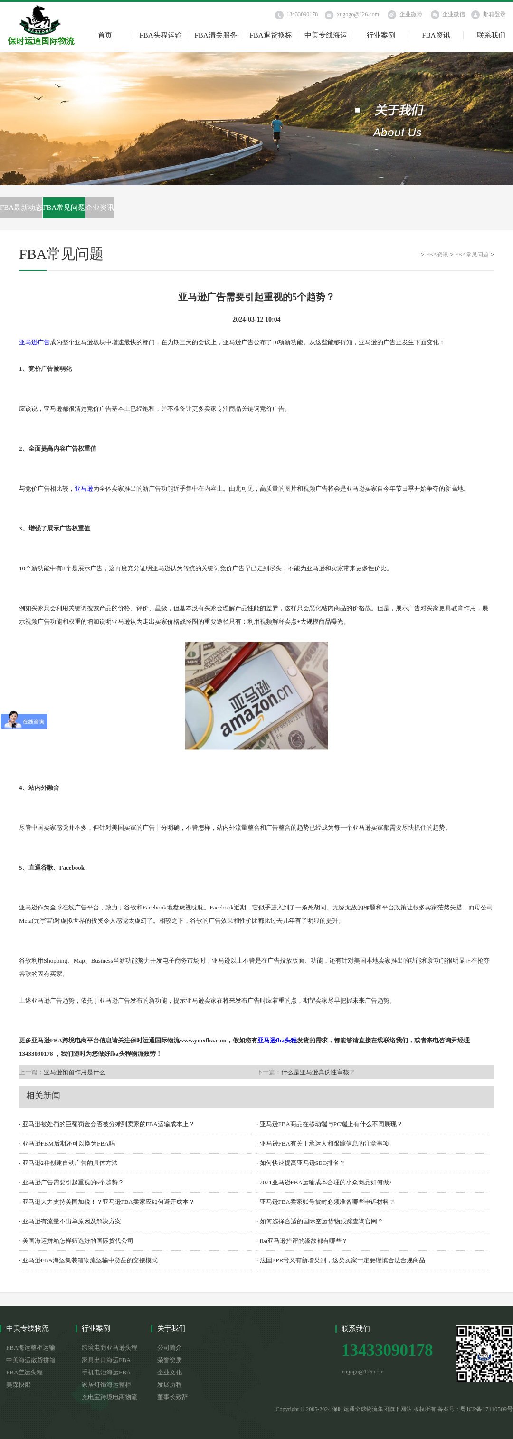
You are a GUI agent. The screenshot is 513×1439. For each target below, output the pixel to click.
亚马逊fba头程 (277, 1040)
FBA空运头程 (24, 1372)
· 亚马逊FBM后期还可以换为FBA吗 (67, 1143)
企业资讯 (100, 207)
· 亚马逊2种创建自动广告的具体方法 (68, 1162)
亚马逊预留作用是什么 (74, 1072)
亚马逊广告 (34, 342)
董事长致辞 (172, 1397)
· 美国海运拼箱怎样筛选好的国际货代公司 (76, 1240)
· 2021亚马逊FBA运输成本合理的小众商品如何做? (324, 1182)
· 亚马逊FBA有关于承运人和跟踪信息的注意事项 (322, 1143)
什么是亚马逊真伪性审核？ (318, 1072)
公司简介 (169, 1347)
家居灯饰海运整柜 (106, 1384)
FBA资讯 (436, 35)
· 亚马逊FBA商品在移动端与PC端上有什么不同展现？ (329, 1123)
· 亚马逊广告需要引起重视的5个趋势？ (71, 1182)
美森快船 (18, 1384)
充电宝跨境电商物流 (109, 1397)
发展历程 (169, 1384)
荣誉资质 (169, 1359)
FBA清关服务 (215, 35)
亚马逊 (84, 488)
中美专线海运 (325, 35)
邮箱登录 (494, 14)
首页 (105, 35)
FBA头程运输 (160, 35)
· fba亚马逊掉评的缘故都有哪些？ (302, 1240)
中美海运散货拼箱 (31, 1359)
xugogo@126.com (358, 14)
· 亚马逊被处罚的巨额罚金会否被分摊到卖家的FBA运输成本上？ (107, 1123)
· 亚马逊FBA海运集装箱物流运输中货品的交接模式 (88, 1260)
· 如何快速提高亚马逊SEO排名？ (300, 1162)
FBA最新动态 (21, 207)
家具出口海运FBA (106, 1359)
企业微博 (410, 14)
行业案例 (381, 35)
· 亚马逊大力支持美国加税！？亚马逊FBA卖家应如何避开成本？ (107, 1201)
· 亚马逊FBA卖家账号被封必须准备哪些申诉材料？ (325, 1201)
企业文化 (169, 1372)
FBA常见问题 (64, 207)
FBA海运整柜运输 (30, 1347)
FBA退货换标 (270, 35)
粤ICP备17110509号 (486, 1408)
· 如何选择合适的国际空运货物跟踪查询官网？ (319, 1221)
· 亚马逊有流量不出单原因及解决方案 (70, 1221)
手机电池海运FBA (106, 1372)
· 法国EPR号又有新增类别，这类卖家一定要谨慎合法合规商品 (340, 1260)
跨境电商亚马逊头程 (109, 1347)
